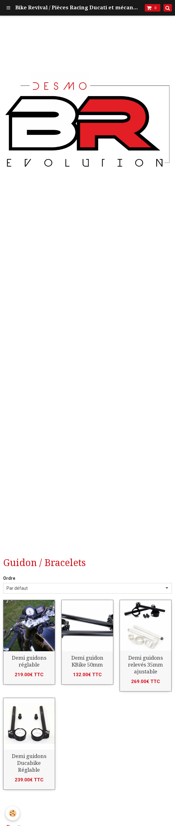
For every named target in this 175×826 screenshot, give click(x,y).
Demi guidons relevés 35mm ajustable (145, 665)
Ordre (9, 578)
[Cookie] (13, 813)
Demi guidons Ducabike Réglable (29, 763)
